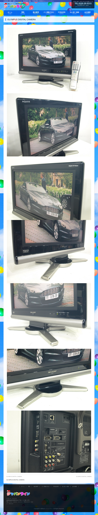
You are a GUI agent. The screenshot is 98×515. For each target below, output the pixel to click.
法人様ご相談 (65, 486)
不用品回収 (56, 486)
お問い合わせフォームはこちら (83, 6)
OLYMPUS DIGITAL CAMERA (14, 476)
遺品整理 (36, 486)
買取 (29, 486)
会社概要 (74, 486)
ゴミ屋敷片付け (46, 486)
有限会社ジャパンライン (46, 508)
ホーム (23, 486)
